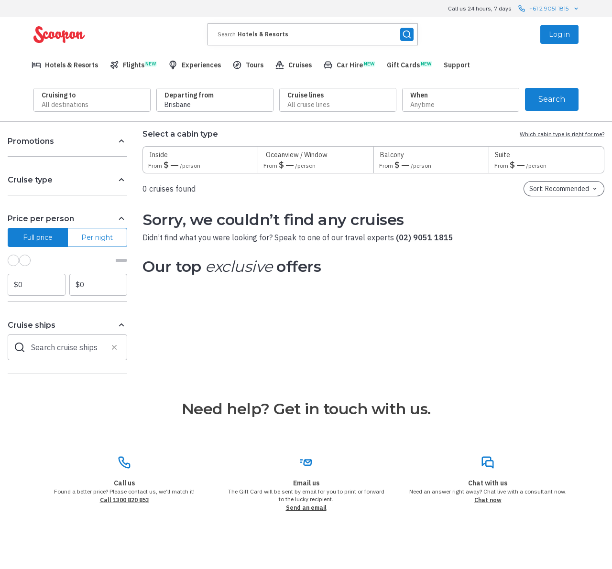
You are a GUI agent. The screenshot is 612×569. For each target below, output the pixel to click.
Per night (97, 237)
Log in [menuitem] (559, 34)
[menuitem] (65, 65)
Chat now (488, 500)
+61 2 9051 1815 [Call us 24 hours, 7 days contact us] (549, 8)
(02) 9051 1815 (424, 237)
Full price (38, 237)
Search (551, 99)
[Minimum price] (36, 284)
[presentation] (312, 34)
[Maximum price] (98, 284)
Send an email (306, 507)
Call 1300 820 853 (124, 500)
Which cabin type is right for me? (562, 134)
